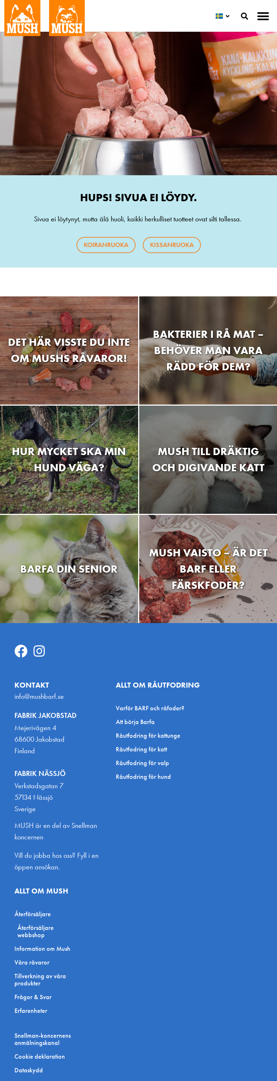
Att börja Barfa (135, 722)
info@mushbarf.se (39, 696)
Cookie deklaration (39, 1056)
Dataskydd (28, 1070)
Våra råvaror (31, 962)
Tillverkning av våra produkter (40, 979)
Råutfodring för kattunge (148, 735)
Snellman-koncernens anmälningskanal (42, 1039)
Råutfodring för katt (141, 749)
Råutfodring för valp (142, 763)
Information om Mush (42, 948)
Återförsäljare (34, 914)
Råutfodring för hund (143, 776)
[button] (263, 16)
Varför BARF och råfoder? (150, 708)
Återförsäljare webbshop (35, 931)
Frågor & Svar (33, 997)
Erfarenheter (30, 1010)
